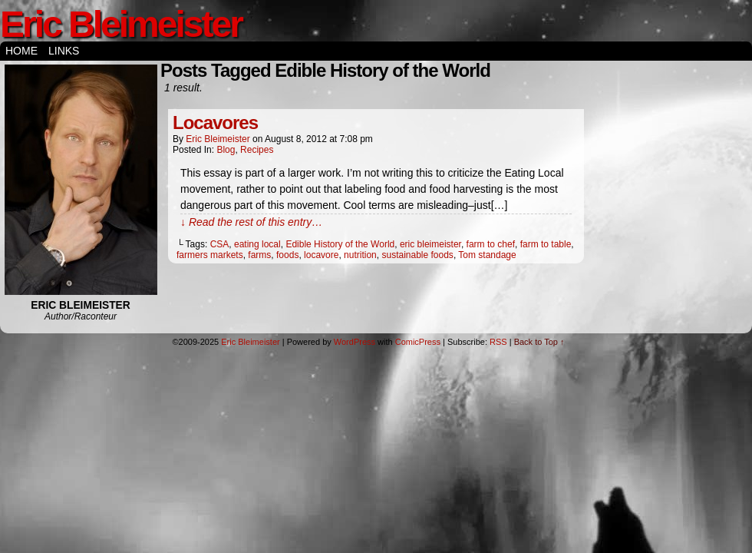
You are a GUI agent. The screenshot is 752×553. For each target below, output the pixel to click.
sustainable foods (417, 255)
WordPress (354, 341)
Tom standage (487, 255)
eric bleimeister (430, 244)
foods (287, 255)
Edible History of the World (339, 244)
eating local (257, 244)
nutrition (360, 255)
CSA (219, 244)
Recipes (256, 149)
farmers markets (209, 255)
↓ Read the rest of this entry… (251, 222)
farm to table (546, 244)
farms (259, 255)
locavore (321, 255)
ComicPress (417, 341)
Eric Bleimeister (121, 24)
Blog (225, 149)
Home (21, 51)
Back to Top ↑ (539, 341)
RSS (498, 341)
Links (63, 51)
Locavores (215, 122)
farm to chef (491, 244)
